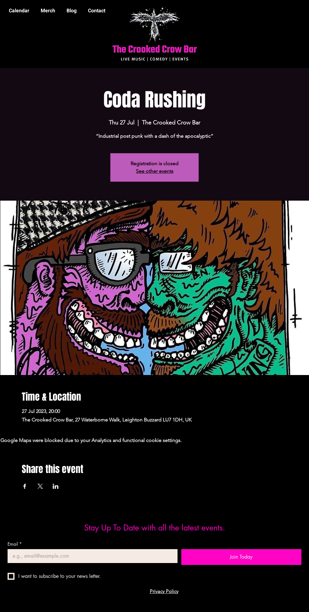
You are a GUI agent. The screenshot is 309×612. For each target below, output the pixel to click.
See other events (154, 171)
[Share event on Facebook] (25, 486)
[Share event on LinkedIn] (56, 486)
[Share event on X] (40, 486)
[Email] (90, 556)
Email (15, 544)
